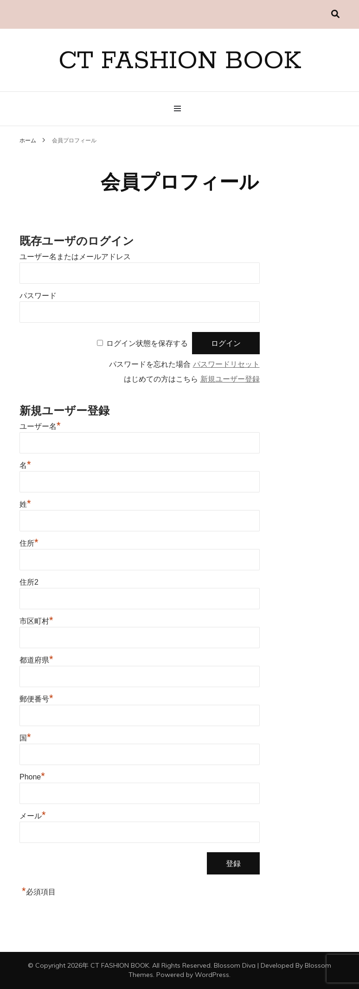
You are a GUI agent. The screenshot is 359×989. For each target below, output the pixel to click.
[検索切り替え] (335, 14)
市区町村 (36, 621)
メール (32, 816)
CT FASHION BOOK (179, 61)
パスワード (38, 296)
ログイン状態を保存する (147, 343)
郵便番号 (36, 699)
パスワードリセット (226, 364)
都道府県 (36, 660)
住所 (28, 543)
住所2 (28, 582)
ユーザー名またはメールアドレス (75, 257)
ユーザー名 (40, 426)
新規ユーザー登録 (230, 379)
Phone (32, 777)
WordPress (212, 974)
